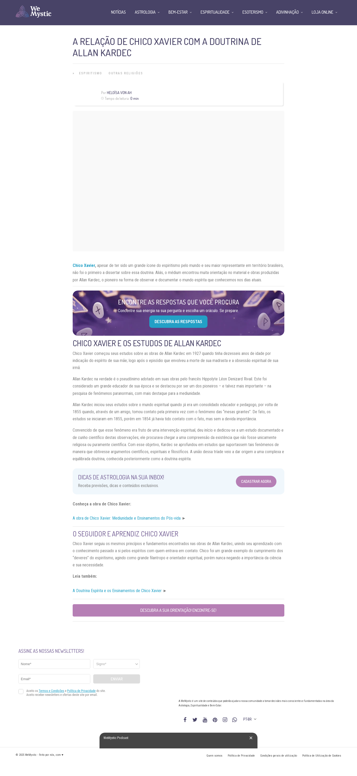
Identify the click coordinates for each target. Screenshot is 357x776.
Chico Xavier (84, 265)
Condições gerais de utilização (278, 755)
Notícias (118, 12)
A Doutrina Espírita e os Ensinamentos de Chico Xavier (117, 590)
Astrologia (145, 12)
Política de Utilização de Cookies (321, 755)
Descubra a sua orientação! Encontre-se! (178, 610)
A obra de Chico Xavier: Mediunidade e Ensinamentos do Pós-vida (127, 518)
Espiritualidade (215, 12)
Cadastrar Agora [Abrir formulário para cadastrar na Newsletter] (256, 481)
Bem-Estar (178, 12)
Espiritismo (90, 73)
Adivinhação (287, 12)
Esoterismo (252, 12)
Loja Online (322, 12)
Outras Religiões (125, 73)
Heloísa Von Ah (119, 92)
